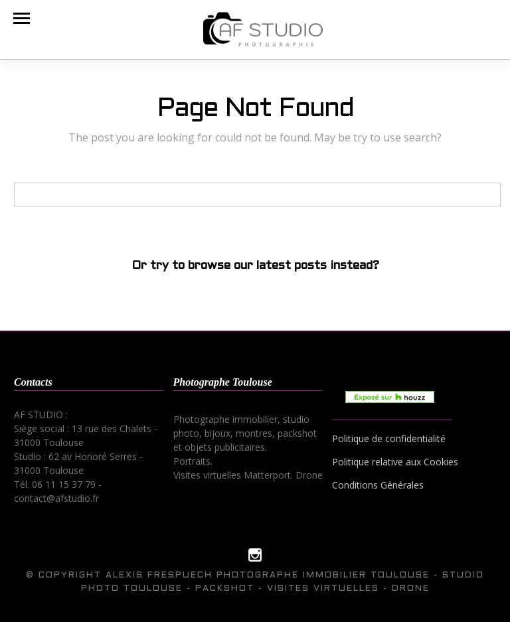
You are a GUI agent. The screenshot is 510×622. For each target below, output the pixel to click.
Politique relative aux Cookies (395, 461)
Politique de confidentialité (389, 438)
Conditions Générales (378, 485)
